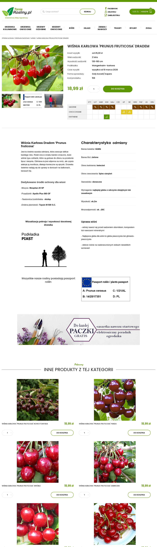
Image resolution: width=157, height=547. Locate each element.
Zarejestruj (112, 15)
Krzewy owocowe (56, 28)
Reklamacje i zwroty (143, 523)
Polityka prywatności (143, 519)
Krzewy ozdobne (41, 28)
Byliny (133, 28)
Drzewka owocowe (25, 28)
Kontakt (48, 521)
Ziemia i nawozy (102, 28)
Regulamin (138, 516)
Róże (71, 28)
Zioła (149, 28)
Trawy (118, 28)
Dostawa (138, 530)
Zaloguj (110, 12)
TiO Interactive (150, 538)
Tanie (22, 10)
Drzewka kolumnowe (10, 28)
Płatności (138, 527)
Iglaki (87, 28)
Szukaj (87, 12)
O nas (45, 507)
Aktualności (51, 514)
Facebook (111, 8)
